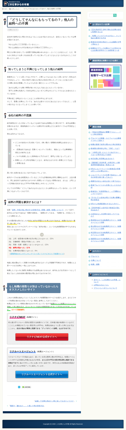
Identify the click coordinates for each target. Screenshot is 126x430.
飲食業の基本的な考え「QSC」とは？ (105, 148)
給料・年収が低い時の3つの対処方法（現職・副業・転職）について (38, 210)
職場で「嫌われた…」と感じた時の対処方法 (27, 407)
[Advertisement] (105, 107)
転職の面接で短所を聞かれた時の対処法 (106, 144)
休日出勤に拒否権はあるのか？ (102, 159)
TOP (5, 9)
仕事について (13, 30)
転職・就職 (95, 264)
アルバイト (95, 256)
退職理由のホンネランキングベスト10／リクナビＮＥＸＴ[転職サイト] (37, 254)
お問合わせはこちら (101, 285)
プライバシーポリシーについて (105, 288)
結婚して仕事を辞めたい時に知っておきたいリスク (54, 403)
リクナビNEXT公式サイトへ (42, 337)
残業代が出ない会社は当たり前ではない (106, 181)
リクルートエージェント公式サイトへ (41, 375)
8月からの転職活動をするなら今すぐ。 (105, 204)
